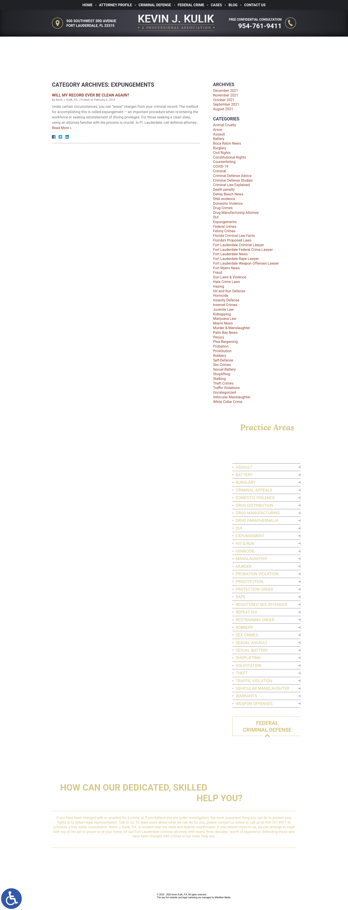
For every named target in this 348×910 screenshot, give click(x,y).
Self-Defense (223, 360)
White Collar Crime (227, 402)
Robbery (219, 356)
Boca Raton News (227, 143)
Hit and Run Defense (229, 291)
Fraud (217, 272)
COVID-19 (220, 166)
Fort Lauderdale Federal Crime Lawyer (243, 250)
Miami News (223, 323)
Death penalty (224, 189)
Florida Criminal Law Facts (234, 236)
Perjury (218, 337)
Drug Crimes (223, 208)
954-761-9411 (261, 26)
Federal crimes (224, 226)
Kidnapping (222, 314)
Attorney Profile (115, 5)
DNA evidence (224, 199)
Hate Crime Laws (226, 282)
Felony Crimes (224, 231)
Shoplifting (221, 374)
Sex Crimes (222, 365)
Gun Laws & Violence (229, 277)
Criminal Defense (155, 5)
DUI (216, 217)
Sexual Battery (224, 369)
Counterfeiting (224, 162)
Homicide (220, 295)
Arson (217, 130)
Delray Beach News (228, 194)
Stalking (219, 379)
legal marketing (190, 897)
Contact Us (254, 5)
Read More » (61, 128)
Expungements (225, 222)
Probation (220, 346)
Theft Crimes (223, 383)
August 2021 (223, 109)
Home (87, 5)
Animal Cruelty (224, 125)
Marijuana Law (224, 318)
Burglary (219, 148)
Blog (233, 5)
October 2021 (223, 100)
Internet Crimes (225, 305)
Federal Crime (191, 5)
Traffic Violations (226, 388)
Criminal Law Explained (231, 185)
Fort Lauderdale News (230, 254)
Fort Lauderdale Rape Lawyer (236, 259)
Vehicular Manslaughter (231, 397)
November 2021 (225, 95)
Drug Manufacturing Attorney (236, 212)
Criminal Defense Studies (233, 180)
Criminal (219, 171)
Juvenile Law (223, 309)
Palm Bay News (225, 332)
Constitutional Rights (229, 157)
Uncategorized (224, 392)
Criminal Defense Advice (232, 176)
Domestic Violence (228, 203)
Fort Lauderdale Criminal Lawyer (238, 245)
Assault (219, 134)
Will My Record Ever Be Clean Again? (90, 95)
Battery (218, 139)
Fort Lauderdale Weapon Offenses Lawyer (246, 263)
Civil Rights (222, 153)
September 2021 (226, 104)
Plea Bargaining (225, 342)
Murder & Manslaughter (231, 328)
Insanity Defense (226, 300)
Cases (216, 5)
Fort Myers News (226, 268)
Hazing (218, 286)
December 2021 (225, 90)
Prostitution (222, 351)
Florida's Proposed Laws (232, 240)
